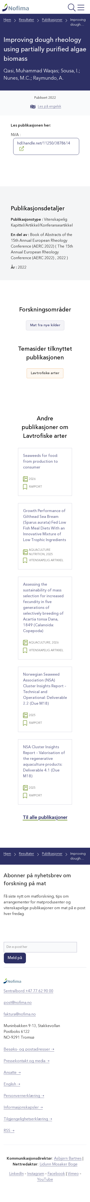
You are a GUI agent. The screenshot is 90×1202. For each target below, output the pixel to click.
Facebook (56, 1174)
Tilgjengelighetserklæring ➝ (28, 1119)
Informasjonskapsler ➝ (23, 1108)
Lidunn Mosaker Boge (59, 1164)
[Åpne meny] (70, 8)
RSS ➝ (9, 1131)
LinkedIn (16, 1174)
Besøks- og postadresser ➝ (29, 1049)
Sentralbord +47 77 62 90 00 (28, 991)
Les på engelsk (45, 106)
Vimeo (73, 1174)
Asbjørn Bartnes (68, 1159)
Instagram (35, 1174)
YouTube (45, 1180)
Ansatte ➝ (12, 1073)
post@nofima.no (18, 1003)
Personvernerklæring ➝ (24, 1096)
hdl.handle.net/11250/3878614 (43, 146)
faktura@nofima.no (20, 1014)
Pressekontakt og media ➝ (26, 1061)
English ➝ (12, 1084)
